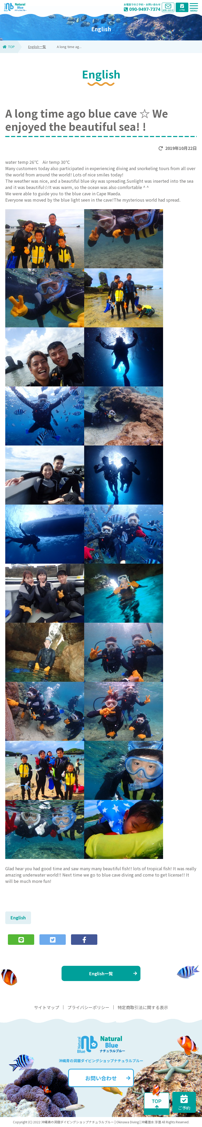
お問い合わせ (107, 1078)
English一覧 (37, 46)
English (18, 917)
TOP (9, 46)
